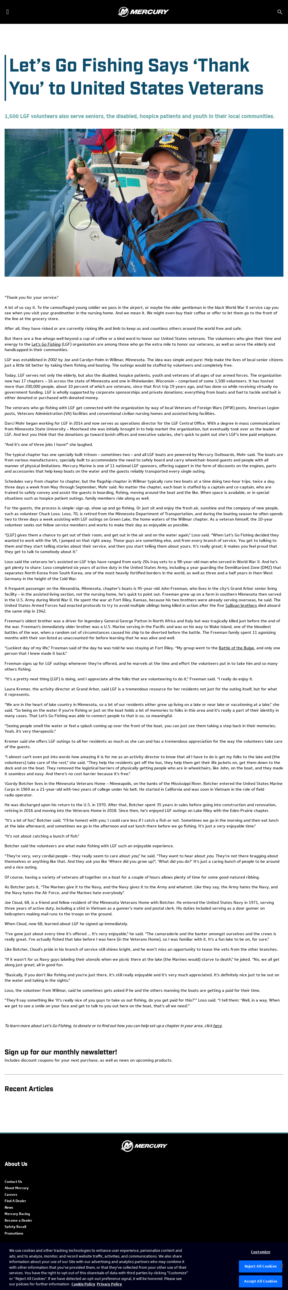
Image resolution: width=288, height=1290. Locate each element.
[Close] (281, 1266)
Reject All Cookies (261, 1266)
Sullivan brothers (241, 605)
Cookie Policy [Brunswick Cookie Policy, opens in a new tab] (83, 1284)
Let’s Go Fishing (46, 344)
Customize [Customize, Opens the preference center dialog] (260, 1252)
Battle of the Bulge (236, 648)
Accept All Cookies (260, 1281)
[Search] (280, 12)
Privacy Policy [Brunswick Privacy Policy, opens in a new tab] (109, 1284)
